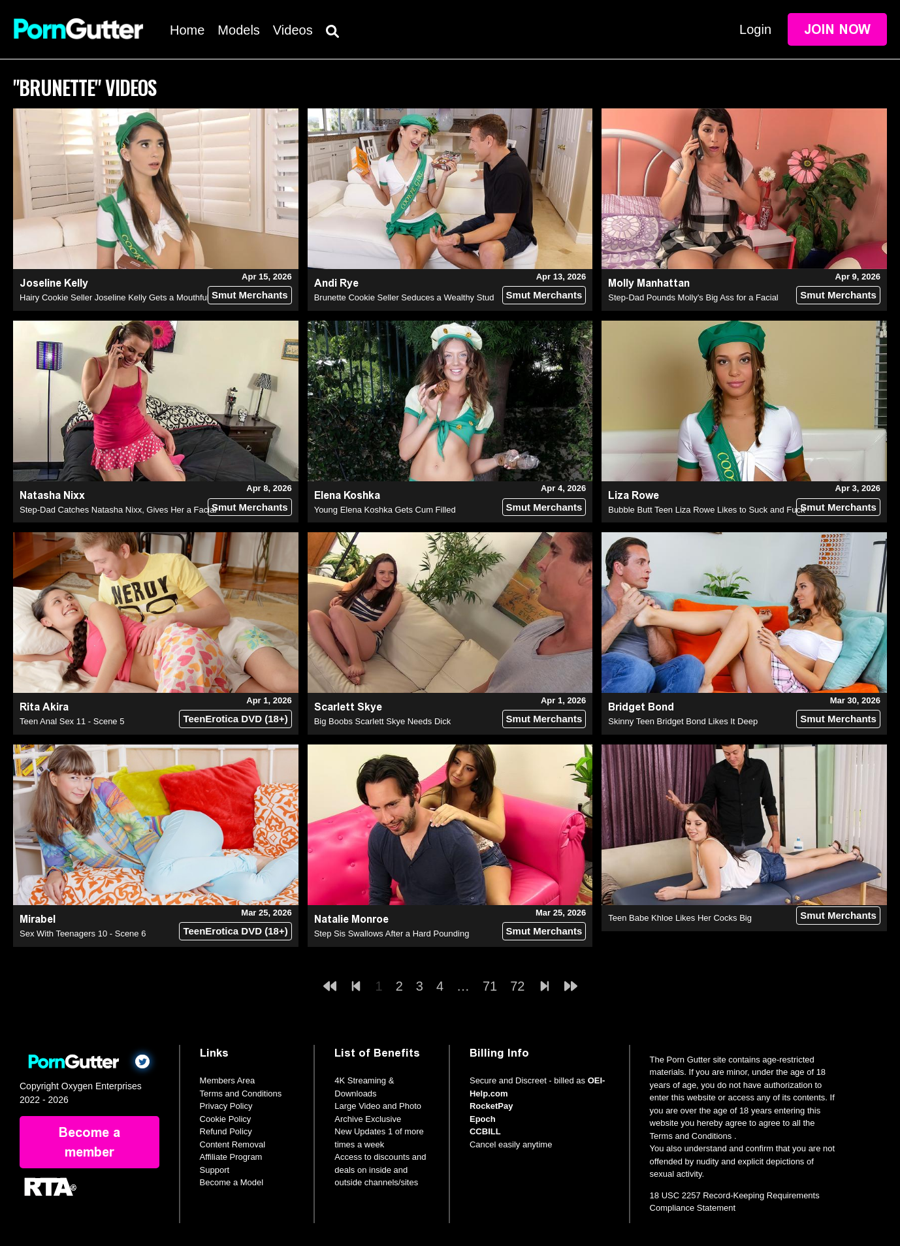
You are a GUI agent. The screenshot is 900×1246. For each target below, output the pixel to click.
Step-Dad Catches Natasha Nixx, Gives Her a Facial (118, 510)
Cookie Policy (225, 1119)
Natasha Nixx (52, 495)
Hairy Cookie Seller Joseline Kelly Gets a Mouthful (114, 297)
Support (215, 1170)
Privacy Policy (226, 1106)
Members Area (227, 1080)
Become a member (89, 1142)
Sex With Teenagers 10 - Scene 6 (83, 933)
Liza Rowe (633, 495)
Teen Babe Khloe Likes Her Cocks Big (680, 918)
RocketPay (491, 1106)
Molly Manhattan (649, 283)
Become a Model (232, 1182)
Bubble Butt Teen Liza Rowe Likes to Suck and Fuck (706, 510)
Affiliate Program (231, 1157)
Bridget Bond (641, 707)
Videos (293, 30)
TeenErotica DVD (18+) (235, 718)
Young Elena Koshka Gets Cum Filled (385, 510)
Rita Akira (44, 707)
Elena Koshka (347, 495)
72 (517, 986)
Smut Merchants (250, 294)
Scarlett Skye (348, 707)
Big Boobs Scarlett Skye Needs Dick (382, 721)
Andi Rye (336, 283)
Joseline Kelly (54, 283)
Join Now (837, 29)
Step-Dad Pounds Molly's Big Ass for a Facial (693, 297)
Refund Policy (226, 1131)
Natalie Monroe (351, 919)
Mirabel (38, 919)
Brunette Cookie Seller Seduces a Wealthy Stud (404, 297)
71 (490, 986)
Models (238, 30)
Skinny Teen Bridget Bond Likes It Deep (683, 721)
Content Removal (232, 1144)
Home (187, 30)
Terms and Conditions (241, 1093)
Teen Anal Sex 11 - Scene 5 (72, 721)
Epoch (483, 1119)
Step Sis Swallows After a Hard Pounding (392, 933)
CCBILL (485, 1131)
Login (755, 29)
